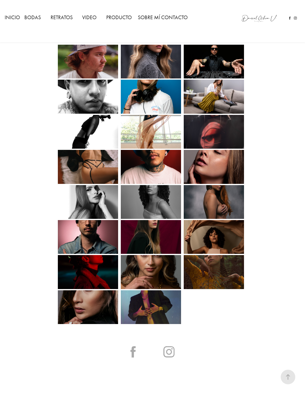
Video (89, 17)
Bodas (32, 17)
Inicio (12, 17)
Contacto (174, 17)
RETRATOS (62, 17)
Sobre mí (149, 17)
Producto (119, 17)
